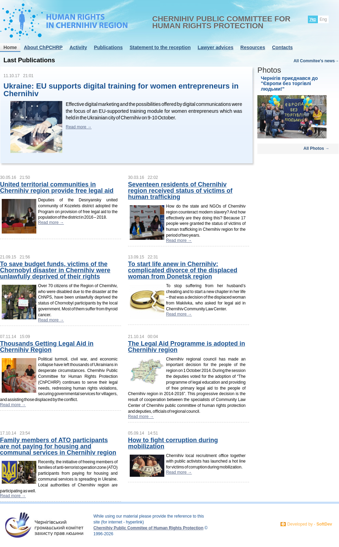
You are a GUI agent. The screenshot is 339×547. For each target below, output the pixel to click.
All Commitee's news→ (316, 60)
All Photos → (316, 148)
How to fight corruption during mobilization (173, 443)
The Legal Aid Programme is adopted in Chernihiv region (186, 346)
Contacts (282, 47)
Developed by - (309, 524)
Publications (108, 47)
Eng (323, 19)
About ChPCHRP (43, 47)
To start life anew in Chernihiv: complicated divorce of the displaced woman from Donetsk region (182, 270)
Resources (252, 47)
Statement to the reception (160, 47)
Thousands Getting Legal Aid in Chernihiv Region (46, 346)
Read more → (79, 127)
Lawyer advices (215, 47)
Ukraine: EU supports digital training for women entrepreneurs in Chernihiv (121, 90)
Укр (313, 19)
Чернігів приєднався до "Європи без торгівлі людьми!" (289, 83)
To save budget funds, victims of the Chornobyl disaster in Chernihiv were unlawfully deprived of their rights (55, 270)
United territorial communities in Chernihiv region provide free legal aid (56, 187)
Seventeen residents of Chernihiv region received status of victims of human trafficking (180, 190)
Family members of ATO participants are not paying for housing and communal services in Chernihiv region (58, 446)
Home (10, 47)
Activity (78, 47)
